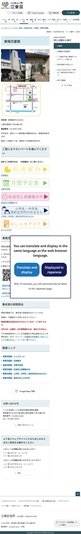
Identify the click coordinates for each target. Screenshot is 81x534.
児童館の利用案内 (63, 51)
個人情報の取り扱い (49, 501)
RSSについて (16, 506)
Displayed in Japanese (54, 269)
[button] (35, 13)
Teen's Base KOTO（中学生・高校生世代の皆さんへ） (66, 72)
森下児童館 (61, 80)
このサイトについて (9, 501)
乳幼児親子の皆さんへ (65, 64)
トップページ (6, 28)
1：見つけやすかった (13, 464)
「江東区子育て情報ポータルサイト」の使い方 (67, 57)
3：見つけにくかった (13, 467)
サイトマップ (64, 501)
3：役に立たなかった (13, 455)
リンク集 (5, 506)
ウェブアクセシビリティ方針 (29, 501)
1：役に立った (11, 452)
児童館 (36, 28)
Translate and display (27, 269)
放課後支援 (28, 28)
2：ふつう (23, 452)
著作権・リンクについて (32, 506)
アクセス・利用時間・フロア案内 (68, 523)
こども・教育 (17, 28)
